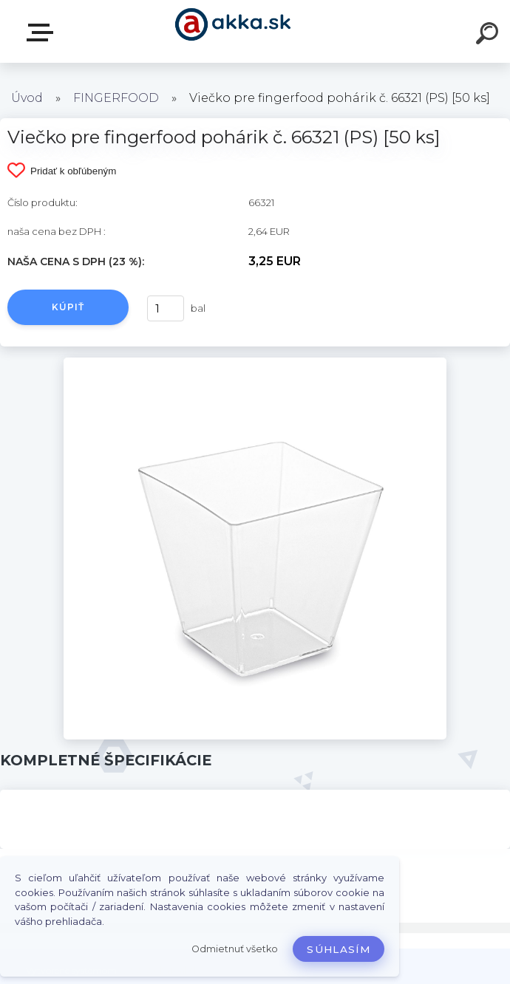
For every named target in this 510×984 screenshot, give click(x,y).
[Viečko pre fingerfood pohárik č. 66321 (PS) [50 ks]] (255, 362)
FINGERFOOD (116, 98)
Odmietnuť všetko (234, 948)
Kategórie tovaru (43, 32)
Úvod (27, 98)
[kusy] (165, 308)
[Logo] (233, 31)
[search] (489, 35)
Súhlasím (338, 949)
